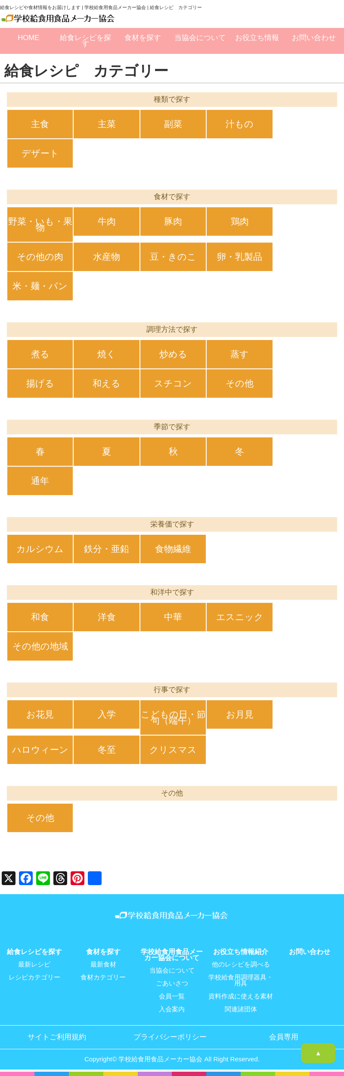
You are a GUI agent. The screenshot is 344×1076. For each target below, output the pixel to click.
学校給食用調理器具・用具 (240, 980)
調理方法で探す (172, 329)
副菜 (173, 124)
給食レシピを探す (85, 41)
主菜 (107, 124)
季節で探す (172, 427)
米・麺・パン (40, 286)
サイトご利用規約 (57, 1037)
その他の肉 (40, 257)
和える (107, 383)
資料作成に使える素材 (240, 996)
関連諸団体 (241, 1009)
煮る (40, 354)
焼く (106, 354)
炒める (173, 354)
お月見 (240, 714)
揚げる (40, 383)
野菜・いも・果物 (40, 224)
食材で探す (172, 197)
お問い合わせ (314, 38)
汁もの (240, 124)
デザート (40, 153)
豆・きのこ (173, 257)
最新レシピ (34, 964)
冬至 (107, 750)
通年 (40, 481)
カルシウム (40, 549)
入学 (107, 714)
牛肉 (107, 221)
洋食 (107, 617)
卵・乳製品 (239, 257)
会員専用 (283, 1037)
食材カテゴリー (103, 977)
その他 (240, 383)
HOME (28, 38)
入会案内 (172, 1009)
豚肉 (173, 221)
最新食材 (103, 964)
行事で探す (172, 690)
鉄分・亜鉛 (106, 549)
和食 (40, 617)
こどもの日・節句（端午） (173, 717)
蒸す (239, 354)
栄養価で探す (172, 524)
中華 (173, 617)
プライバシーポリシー (170, 1037)
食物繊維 (173, 549)
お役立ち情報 (257, 38)
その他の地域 (40, 646)
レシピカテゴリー (34, 977)
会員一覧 (172, 996)
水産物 (106, 257)
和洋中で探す (172, 592)
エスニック (239, 617)
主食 (40, 124)
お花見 (40, 714)
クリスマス (173, 750)
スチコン (173, 383)
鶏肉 (240, 221)
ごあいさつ (172, 983)
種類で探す (172, 99)
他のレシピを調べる (241, 964)
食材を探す (142, 38)
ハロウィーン (40, 750)
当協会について (200, 38)
